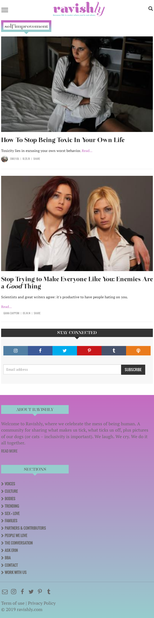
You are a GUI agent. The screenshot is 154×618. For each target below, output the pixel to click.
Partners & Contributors (25, 528)
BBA (8, 557)
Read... (87, 150)
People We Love (16, 535)
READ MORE (9, 451)
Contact (11, 565)
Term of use (13, 603)
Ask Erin (11, 550)
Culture (11, 491)
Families (11, 520)
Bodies (10, 498)
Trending (12, 506)
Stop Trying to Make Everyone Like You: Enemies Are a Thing (77, 282)
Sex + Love (12, 513)
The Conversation (19, 543)
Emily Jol (14, 159)
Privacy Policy (42, 603)
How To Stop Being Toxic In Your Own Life (63, 140)
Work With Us (16, 572)
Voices (10, 483)
